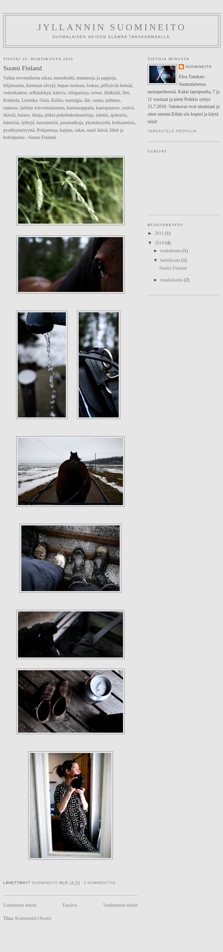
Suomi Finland (22, 68)
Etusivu (70, 905)
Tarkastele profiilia (172, 131)
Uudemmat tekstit (19, 905)
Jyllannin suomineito (111, 27)
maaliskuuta (172, 279)
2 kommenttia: (101, 883)
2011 (160, 233)
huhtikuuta (170, 260)
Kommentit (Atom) (33, 918)
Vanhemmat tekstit (120, 905)
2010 (160, 242)
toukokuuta (171, 250)
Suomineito (198, 67)
